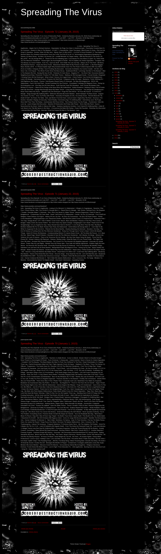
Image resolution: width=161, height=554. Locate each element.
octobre (118, 98)
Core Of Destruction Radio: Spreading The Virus (118, 52)
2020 (116, 80)
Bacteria (133, 59)
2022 (116, 75)
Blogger (88, 544)
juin (117, 106)
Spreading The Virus (61, 12)
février (118, 116)
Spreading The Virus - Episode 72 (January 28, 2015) (50, 31)
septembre (119, 100)
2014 (116, 135)
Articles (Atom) (33, 532)
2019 (116, 83)
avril (117, 111)
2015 (116, 93)
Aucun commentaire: (43, 184)
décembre (119, 95)
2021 (116, 77)
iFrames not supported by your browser (128, 36)
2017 (116, 88)
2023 (116, 72)
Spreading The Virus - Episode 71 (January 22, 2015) (50, 193)
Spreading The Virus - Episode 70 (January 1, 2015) (49, 343)
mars (117, 114)
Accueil (63, 529)
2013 (116, 138)
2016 (116, 90)
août (117, 103)
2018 (116, 85)
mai (117, 108)
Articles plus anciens (99, 529)
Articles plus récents (27, 529)
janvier (118, 119)
